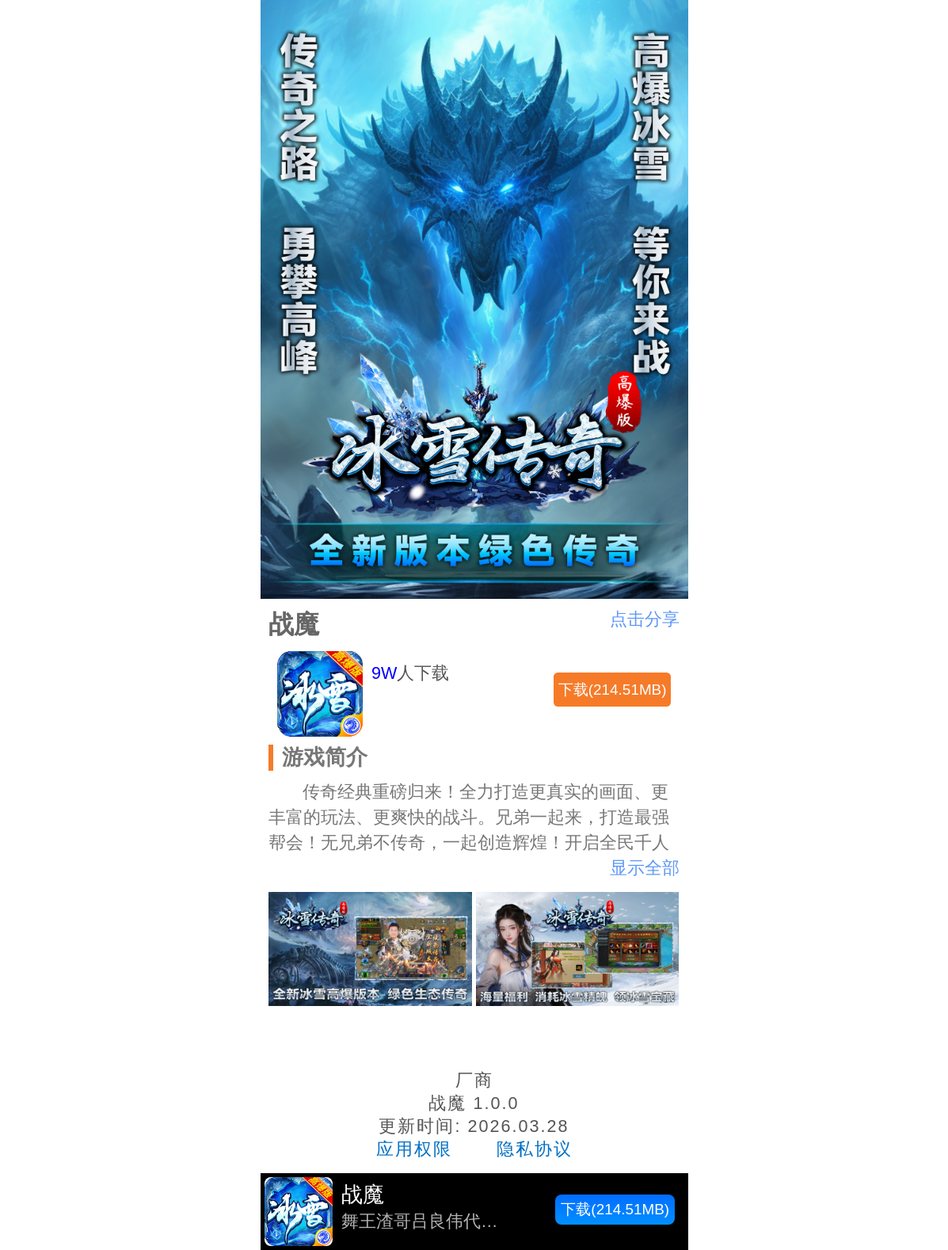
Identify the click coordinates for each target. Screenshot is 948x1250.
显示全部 (645, 868)
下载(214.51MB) (612, 689)
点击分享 (645, 619)
